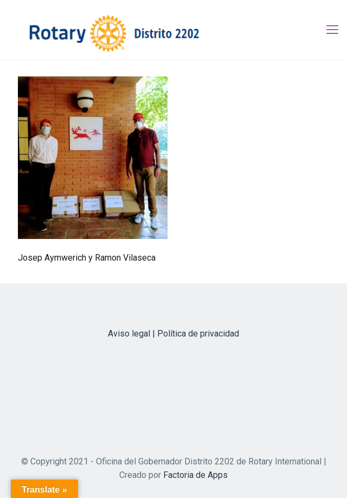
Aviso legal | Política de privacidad (173, 333)
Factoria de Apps (195, 475)
